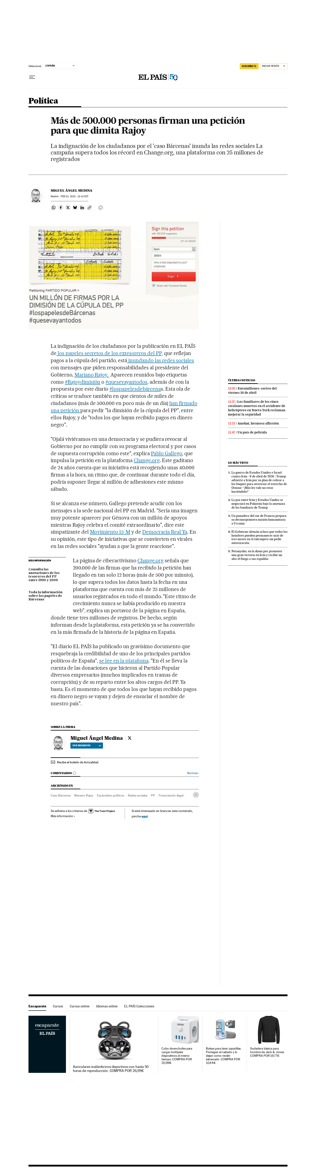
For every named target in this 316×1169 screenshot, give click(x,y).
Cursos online (79, 1006)
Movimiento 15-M (110, 532)
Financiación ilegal (171, 795)
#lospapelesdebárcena (135, 389)
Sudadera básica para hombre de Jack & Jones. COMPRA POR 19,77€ (267, 1052)
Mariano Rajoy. (91, 375)
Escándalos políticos (110, 795)
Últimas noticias (241, 380)
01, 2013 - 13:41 (74, 196)
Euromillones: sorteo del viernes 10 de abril (252, 390)
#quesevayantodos (126, 382)
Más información (63, 816)
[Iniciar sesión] (274, 66)
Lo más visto (238, 462)
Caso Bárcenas (61, 795)
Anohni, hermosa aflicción (258, 423)
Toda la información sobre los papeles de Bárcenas (45, 596)
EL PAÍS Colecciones (139, 1006)
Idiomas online (107, 1006)
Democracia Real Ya (164, 532)
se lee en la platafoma (123, 661)
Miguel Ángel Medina (71, 190)
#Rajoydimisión (82, 382)
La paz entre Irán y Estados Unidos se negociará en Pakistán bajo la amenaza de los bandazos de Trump (258, 503)
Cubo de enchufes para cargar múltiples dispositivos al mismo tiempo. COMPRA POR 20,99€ (176, 1056)
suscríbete (249, 66)
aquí (145, 816)
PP (153, 795)
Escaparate (37, 1006)
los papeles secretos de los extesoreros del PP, (110, 353)
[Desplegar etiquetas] (196, 795)
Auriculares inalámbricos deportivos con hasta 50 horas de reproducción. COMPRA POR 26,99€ (111, 1069)
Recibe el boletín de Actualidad (77, 762)
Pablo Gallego (166, 453)
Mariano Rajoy (83, 795)
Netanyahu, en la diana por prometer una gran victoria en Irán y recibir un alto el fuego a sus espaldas (256, 555)
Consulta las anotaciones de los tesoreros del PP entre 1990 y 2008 (43, 575)
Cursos (58, 1006)
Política (43, 101)
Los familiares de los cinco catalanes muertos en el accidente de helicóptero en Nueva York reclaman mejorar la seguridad (256, 408)
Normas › (193, 773)
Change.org (147, 460)
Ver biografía (86, 745)
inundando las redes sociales (160, 360)
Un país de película (252, 432)
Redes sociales (137, 795)
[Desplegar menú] (32, 77)
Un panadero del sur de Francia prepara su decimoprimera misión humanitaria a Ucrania (258, 519)
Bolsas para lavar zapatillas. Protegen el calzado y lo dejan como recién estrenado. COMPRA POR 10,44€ (224, 1056)
